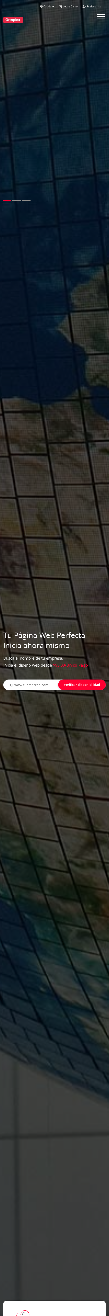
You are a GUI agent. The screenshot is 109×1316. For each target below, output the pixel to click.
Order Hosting (31, 1239)
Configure (29, 797)
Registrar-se (92, 6)
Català (47, 6)
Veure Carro (68, 6)
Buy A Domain (30, 1158)
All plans (28, 645)
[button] (7, 93)
